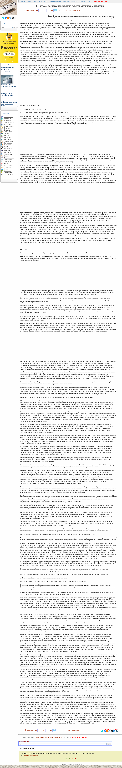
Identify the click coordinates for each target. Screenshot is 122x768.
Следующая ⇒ (77, 10)
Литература (8, 132)
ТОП (45, 1)
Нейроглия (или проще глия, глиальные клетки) (9, 104)
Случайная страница (70, 1)
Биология (7, 119)
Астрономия (8, 117)
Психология (8, 148)
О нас (29, 1)
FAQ (89, 1)
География (7, 120)
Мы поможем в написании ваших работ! (48, 737)
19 (70, 10)
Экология (7, 171)
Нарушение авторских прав (79, 737)
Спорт (6, 156)
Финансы (7, 167)
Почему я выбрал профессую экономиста (7, 69)
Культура (7, 130)
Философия (8, 165)
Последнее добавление (77, 764)
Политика (7, 145)
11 (40, 10)
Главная (22, 1)
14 (52, 10)
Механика (7, 139)
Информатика (9, 126)
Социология (8, 154)
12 (44, 10)
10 (37, 10)
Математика (8, 135)
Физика (6, 163)
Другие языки (9, 122)
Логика (6, 133)
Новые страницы (55, 1)
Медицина (7, 137)
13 (48, 10)
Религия (7, 150)
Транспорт (7, 161)
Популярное (38, 1)
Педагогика (8, 143)
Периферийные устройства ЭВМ (7, 94)
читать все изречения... (31, 755)
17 (62, 10)
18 (66, 10)
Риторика (7, 152)
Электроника (8, 174)
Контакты (82, 1)
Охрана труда (8, 141)
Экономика (8, 173)
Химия (6, 169)
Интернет (7, 124)
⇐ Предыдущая (29, 10)
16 (59, 10)
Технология (8, 160)
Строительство (9, 158)
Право (6, 146)
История (7, 128)
